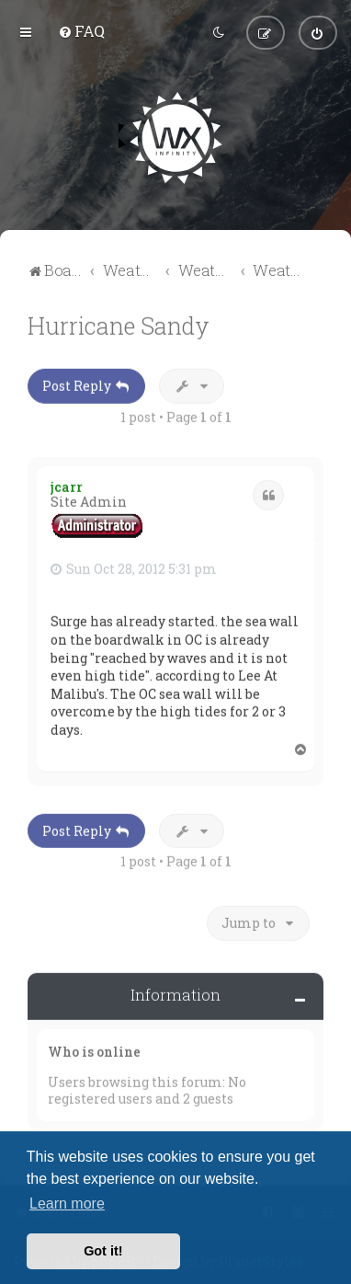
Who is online (94, 1049)
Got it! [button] (103, 1251)
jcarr (67, 484)
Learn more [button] (67, 1203)
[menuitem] (81, 30)
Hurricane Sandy (118, 323)
